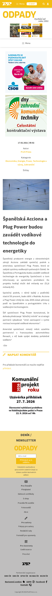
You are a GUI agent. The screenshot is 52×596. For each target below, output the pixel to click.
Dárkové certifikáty (26, 494)
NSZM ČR (44, 576)
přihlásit (7, 368)
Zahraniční (29, 164)
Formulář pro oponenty (26, 535)
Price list (26, 554)
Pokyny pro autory (26, 526)
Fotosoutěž (26, 507)
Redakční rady (26, 531)
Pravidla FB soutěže (26, 503)
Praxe (29, 161)
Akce (26, 512)
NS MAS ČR (34, 576)
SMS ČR (15, 576)
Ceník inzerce (26, 549)
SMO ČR (7, 576)
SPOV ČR (24, 576)
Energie (21, 161)
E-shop (26, 498)
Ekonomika (11, 161)
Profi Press (26, 151)
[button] (26, 461)
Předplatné (26, 489)
